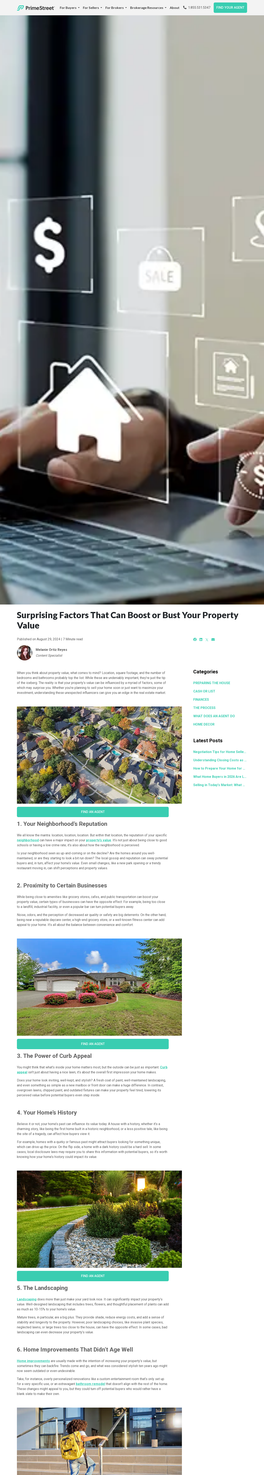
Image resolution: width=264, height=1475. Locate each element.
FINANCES (201, 700)
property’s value (98, 840)
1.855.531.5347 (196, 8)
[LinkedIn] (200, 640)
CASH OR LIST (204, 691)
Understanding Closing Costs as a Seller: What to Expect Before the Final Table (220, 760)
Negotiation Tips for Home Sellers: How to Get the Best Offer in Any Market (220, 752)
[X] (207, 640)
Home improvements (33, 1361)
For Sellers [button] (91, 8)
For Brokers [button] (114, 8)
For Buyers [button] (68, 8)
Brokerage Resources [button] (147, 8)
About (174, 8)
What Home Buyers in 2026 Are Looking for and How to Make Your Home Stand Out (220, 777)
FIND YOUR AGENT (230, 8)
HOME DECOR (203, 724)
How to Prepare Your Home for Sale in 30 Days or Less (220, 768)
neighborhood (28, 840)
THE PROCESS (204, 708)
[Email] (213, 640)
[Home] (36, 8)
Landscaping (27, 1299)
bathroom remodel (90, 1384)
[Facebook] (195, 640)
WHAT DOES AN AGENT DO (214, 716)
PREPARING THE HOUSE (211, 683)
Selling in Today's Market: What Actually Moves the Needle (220, 785)
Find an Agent (93, 812)
